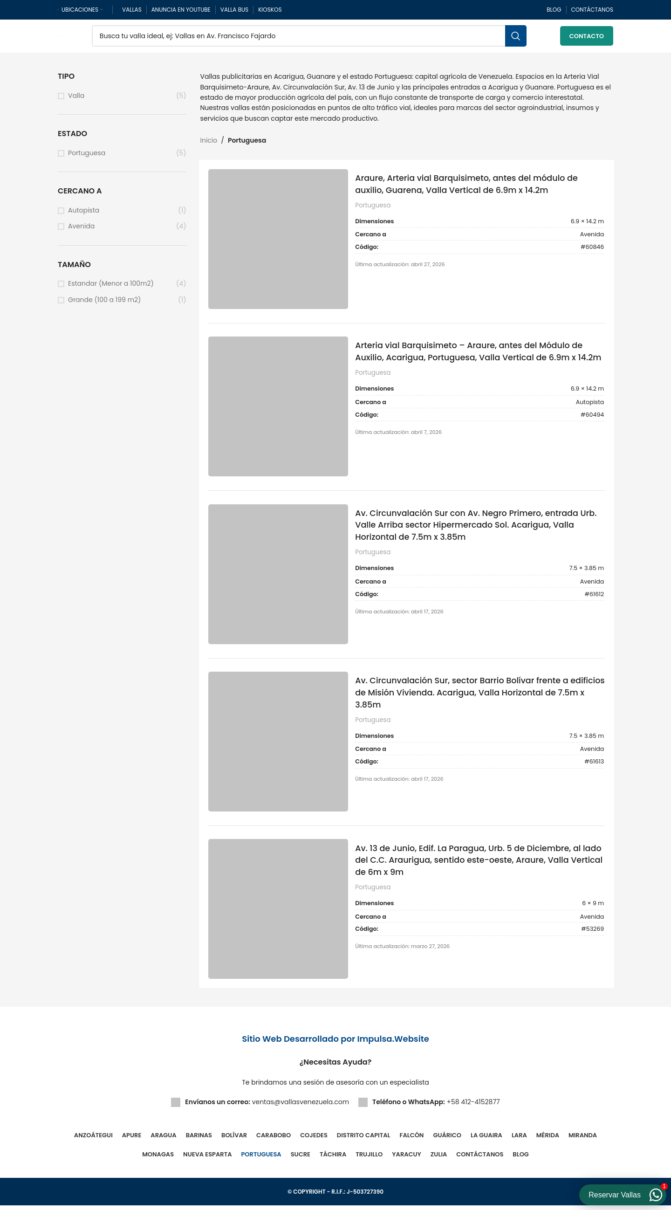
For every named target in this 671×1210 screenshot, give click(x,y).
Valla (76, 97)
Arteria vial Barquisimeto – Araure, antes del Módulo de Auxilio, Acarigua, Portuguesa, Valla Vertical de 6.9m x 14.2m (474, 360)
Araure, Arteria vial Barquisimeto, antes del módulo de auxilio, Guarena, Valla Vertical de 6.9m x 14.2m (471, 185)
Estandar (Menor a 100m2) (111, 285)
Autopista (83, 211)
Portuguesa (86, 154)
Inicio (209, 142)
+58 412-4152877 (473, 1106)
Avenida (81, 228)
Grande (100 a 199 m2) (104, 301)
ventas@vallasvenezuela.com (300, 1106)
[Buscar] (309, 37)
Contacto (586, 37)
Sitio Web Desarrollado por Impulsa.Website (335, 1043)
